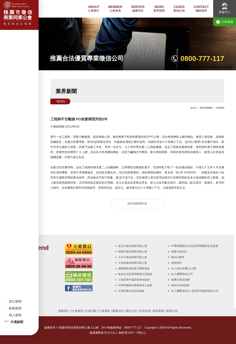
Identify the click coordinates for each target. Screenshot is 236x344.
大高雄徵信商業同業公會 (132, 262)
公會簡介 (93, 8)
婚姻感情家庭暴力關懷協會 (134, 268)
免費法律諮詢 (179, 251)
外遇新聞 (220, 108)
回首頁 (193, 108)
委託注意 (131, 310)
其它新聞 (15, 301)
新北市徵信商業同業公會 (132, 245)
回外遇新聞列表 (137, 203)
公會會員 (115, 8)
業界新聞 (159, 8)
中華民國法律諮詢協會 (131, 290)
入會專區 (104, 310)
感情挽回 (176, 262)
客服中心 (224, 8)
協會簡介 (64, 310)
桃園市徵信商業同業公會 (132, 251)
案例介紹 (179, 8)
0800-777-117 (202, 58)
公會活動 (91, 310)
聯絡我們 (201, 8)
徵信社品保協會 (180, 285)
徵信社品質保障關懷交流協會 (135, 273)
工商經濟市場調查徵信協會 (134, 279)
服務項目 (138, 8)
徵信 (179, 268)
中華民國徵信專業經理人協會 (135, 285)
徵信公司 (187, 273)
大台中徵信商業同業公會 (132, 257)
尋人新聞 (15, 315)
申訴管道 (145, 310)
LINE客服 (224, 22)
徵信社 (186, 245)
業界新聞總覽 (206, 108)
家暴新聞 (15, 308)
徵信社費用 (177, 257)
